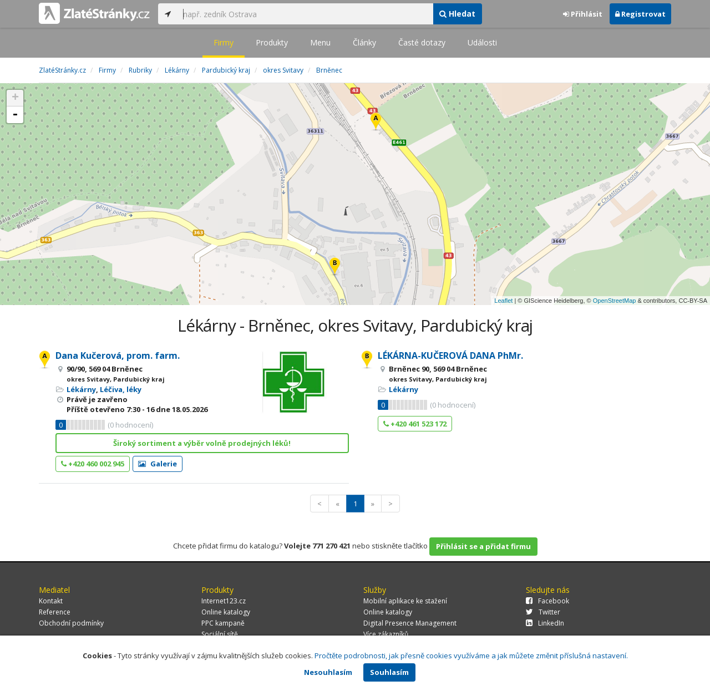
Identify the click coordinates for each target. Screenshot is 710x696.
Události (482, 42)
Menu (320, 42)
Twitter (543, 612)
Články (364, 42)
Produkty (272, 42)
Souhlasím (389, 672)
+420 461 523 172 (415, 424)
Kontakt (51, 601)
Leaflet (503, 300)
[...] (305, 13)
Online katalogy (225, 612)
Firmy (224, 42)
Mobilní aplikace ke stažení (405, 601)
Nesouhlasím (328, 672)
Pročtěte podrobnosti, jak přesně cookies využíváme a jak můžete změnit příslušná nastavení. (471, 656)
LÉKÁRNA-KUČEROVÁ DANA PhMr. (450, 355)
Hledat (457, 13)
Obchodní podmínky (71, 623)
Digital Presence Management (410, 623)
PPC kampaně (223, 623)
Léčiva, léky (120, 389)
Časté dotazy (421, 42)
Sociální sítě (219, 634)
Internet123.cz (223, 601)
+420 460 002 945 (92, 464)
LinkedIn (545, 623)
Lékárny (81, 389)
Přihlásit (582, 14)
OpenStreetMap (614, 300)
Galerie (157, 464)
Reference (54, 612)
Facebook (547, 601)
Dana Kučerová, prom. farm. (117, 355)
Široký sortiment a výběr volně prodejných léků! (202, 443)
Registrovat (640, 14)
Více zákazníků (385, 634)
